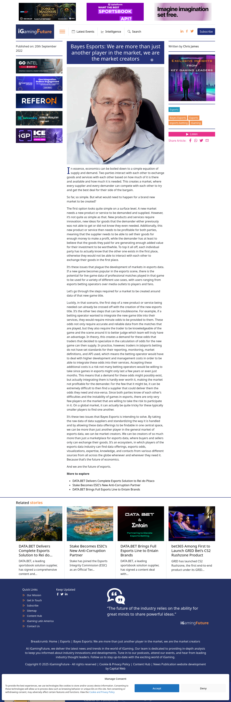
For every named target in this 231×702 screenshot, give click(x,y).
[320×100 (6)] (48, 11)
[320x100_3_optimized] (115, 11)
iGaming (196, 123)
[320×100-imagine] (183, 11)
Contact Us (33, 626)
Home (53, 641)
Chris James (191, 46)
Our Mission (34, 595)
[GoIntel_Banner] (39, 66)
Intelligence (111, 32)
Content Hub (34, 616)
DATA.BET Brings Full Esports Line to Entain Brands (106, 489)
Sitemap (32, 610)
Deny (203, 688)
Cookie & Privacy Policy (114, 664)
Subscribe (206, 32)
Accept (157, 688)
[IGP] (39, 135)
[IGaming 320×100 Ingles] (39, 83)
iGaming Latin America (40, 621)
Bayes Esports (178, 117)
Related (29, 502)
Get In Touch (34, 600)
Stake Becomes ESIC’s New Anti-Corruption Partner (106, 485)
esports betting (179, 123)
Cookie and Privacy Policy (102, 692)
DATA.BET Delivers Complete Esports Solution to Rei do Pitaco (113, 481)
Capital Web (117, 668)
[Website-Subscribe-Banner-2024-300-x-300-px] (192, 77)
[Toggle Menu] (62, 31)
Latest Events (83, 32)
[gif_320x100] (39, 100)
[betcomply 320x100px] (39, 118)
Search (134, 32)
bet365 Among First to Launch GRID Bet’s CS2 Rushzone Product (191, 550)
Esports (174, 109)
